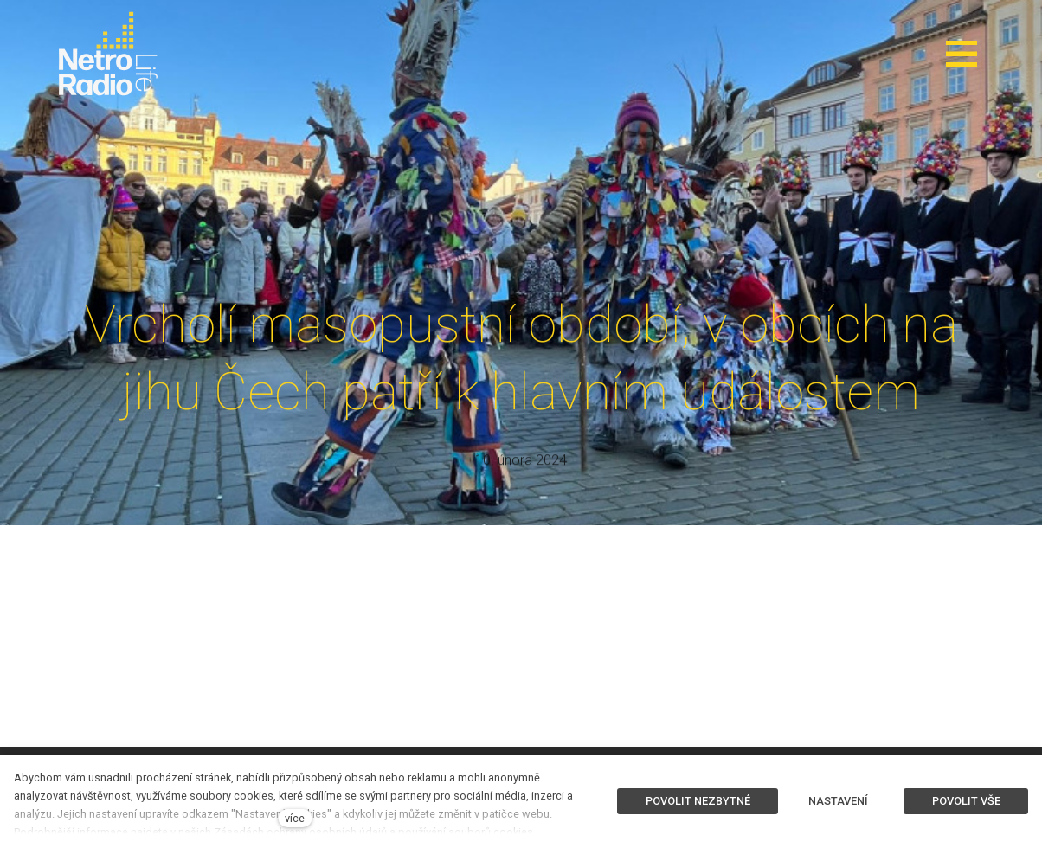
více (295, 818)
